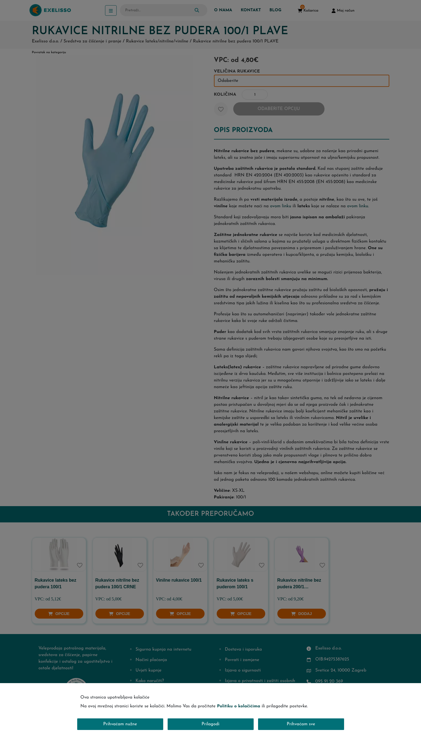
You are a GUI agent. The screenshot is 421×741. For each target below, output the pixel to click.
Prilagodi (210, 724)
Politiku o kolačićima (238, 706)
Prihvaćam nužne (120, 724)
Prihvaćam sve (301, 724)
